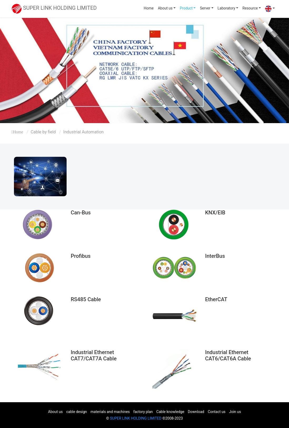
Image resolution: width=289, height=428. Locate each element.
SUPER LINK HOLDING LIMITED (136, 418)
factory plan (143, 412)
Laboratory (226, 8)
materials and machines (110, 412)
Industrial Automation (83, 131)
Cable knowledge (170, 412)
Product (186, 8)
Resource (250, 8)
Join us (235, 412)
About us (165, 8)
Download (196, 412)
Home (149, 8)
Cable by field (43, 131)
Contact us (216, 412)
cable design (76, 412)
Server (205, 8)
